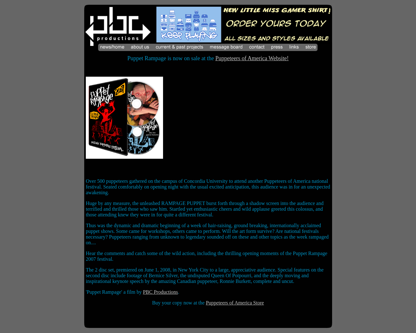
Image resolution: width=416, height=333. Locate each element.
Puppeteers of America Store (235, 302)
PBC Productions (160, 292)
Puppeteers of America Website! (252, 58)
